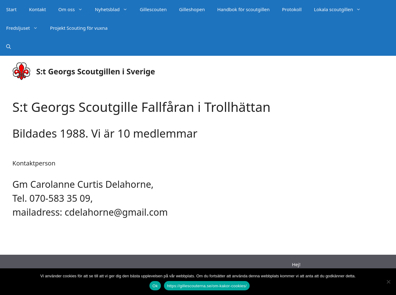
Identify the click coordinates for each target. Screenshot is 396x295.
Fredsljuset (25, 28)
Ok (155, 286)
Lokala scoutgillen (340, 9)
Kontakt (37, 9)
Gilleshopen (192, 9)
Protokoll (291, 9)
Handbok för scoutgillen (243, 9)
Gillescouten (153, 9)
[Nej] (388, 282)
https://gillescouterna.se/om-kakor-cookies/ (207, 286)
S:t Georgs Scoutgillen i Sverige (95, 71)
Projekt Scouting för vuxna (79, 28)
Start (11, 9)
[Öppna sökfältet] (8, 46)
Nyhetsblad (114, 9)
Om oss (73, 9)
